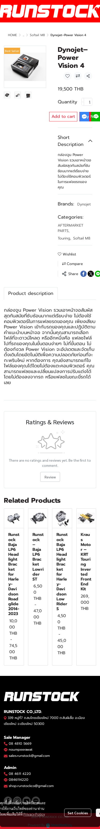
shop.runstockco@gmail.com (31, 785)
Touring (64, 238)
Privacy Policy (34, 814)
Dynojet (84, 204)
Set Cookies (78, 812)
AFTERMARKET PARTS (70, 228)
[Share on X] (91, 274)
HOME (12, 35)
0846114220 (18, 779)
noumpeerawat (20, 749)
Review (50, 477)
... (23, 35)
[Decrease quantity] (83, 101)
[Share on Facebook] (83, 274)
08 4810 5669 (20, 743)
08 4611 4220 (20, 773)
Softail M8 (37, 35)
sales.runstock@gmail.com (29, 755)
